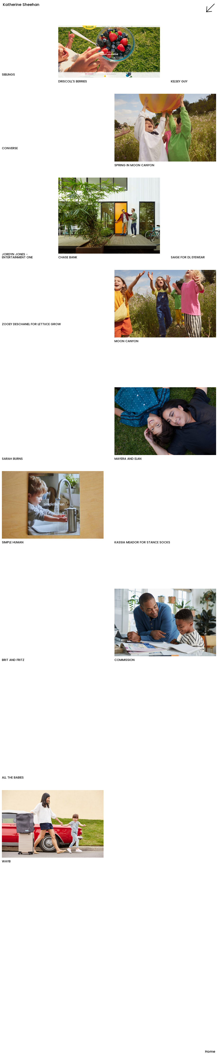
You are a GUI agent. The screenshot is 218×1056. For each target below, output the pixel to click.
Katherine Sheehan (21, 4)
